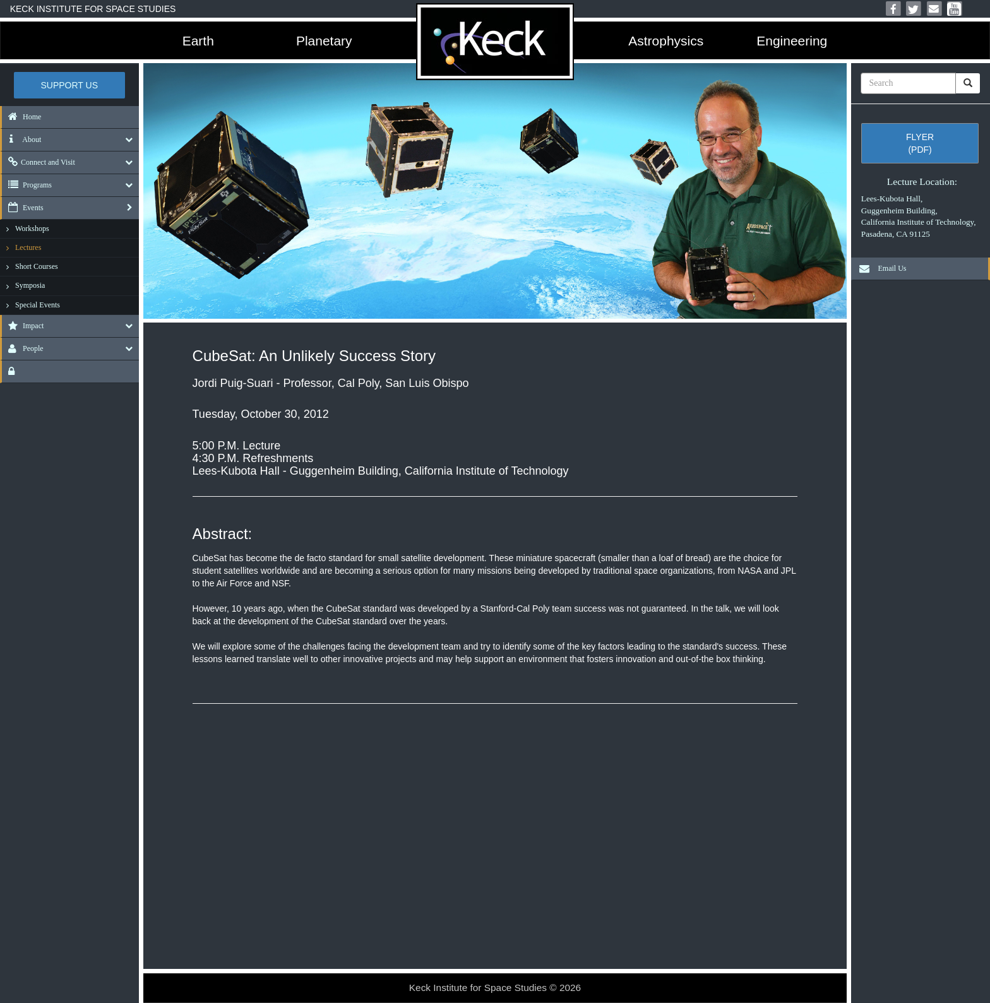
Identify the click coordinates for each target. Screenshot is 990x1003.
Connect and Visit (38, 162)
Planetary (324, 40)
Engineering (791, 40)
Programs (27, 185)
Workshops (32, 228)
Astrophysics (665, 40)
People (23, 348)
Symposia (30, 285)
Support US (69, 85)
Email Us (879, 268)
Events (23, 207)
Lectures (28, 247)
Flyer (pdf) (920, 143)
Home (21, 116)
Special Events (37, 304)
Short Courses (36, 266)
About (21, 139)
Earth (198, 40)
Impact (23, 325)
